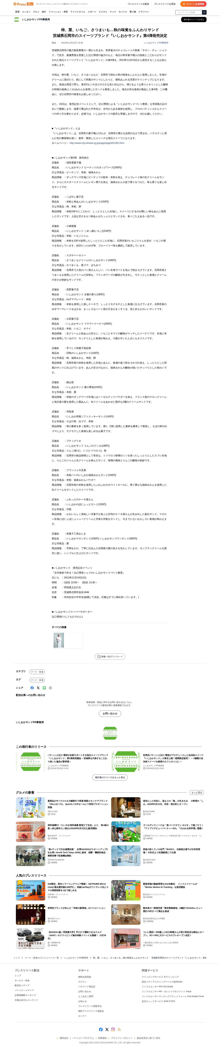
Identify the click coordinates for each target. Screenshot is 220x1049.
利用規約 (102, 1038)
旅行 (44, 12)
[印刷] (50, 687)
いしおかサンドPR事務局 (156, 43)
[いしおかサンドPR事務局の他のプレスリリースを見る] (194, 19)
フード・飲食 (37, 672)
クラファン (143, 12)
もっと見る (196, 792)
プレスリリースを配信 (138, 4)
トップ (16, 958)
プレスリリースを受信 (164, 4)
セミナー (82, 1016)
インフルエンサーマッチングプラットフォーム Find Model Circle (173, 996)
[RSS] (119, 1029)
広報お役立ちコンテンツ (26, 1000)
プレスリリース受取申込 (90, 1006)
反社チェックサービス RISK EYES (158, 1001)
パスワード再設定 (86, 986)
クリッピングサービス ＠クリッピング (160, 977)
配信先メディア (22, 985)
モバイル (123, 12)
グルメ (36, 12)
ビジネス (103, 12)
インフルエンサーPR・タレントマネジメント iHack (166, 991)
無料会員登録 (84, 977)
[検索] (204, 12)
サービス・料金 (22, 980)
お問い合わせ (110, 713)
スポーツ (92, 12)
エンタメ (26, 12)
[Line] (44, 687)
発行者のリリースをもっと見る (110, 777)
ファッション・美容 (58, 12)
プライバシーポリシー (121, 1038)
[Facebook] (32, 687)
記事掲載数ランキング (25, 995)
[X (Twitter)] (38, 687)
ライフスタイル (77, 12)
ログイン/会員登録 (193, 4)
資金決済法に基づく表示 (148, 1038)
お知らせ (82, 1001)
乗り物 (133, 12)
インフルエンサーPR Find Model (157, 986)
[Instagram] (113, 1029)
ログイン (82, 981)
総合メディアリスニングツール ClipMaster (162, 981)
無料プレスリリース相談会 (91, 1011)
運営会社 (64, 1038)
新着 (17, 12)
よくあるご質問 (85, 996)
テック (113, 12)
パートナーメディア (24, 990)
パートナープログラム (83, 1038)
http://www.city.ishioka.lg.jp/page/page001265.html (97, 143)
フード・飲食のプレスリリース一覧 (42, 958)
